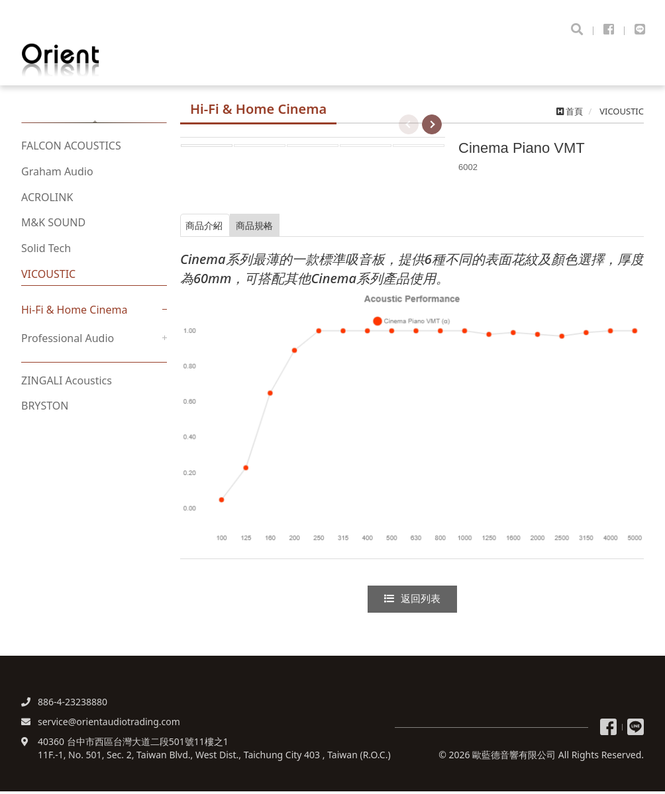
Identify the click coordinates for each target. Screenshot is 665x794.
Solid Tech (46, 252)
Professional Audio (67, 342)
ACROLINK (47, 202)
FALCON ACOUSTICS (71, 150)
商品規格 (306, 227)
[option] (312, 137)
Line (635, 729)
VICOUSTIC (48, 278)
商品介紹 (218, 227)
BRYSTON (44, 411)
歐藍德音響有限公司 (86, 60)
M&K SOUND (53, 227)
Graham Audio (57, 176)
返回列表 (412, 600)
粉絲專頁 (608, 729)
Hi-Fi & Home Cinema (74, 314)
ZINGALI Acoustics (66, 385)
